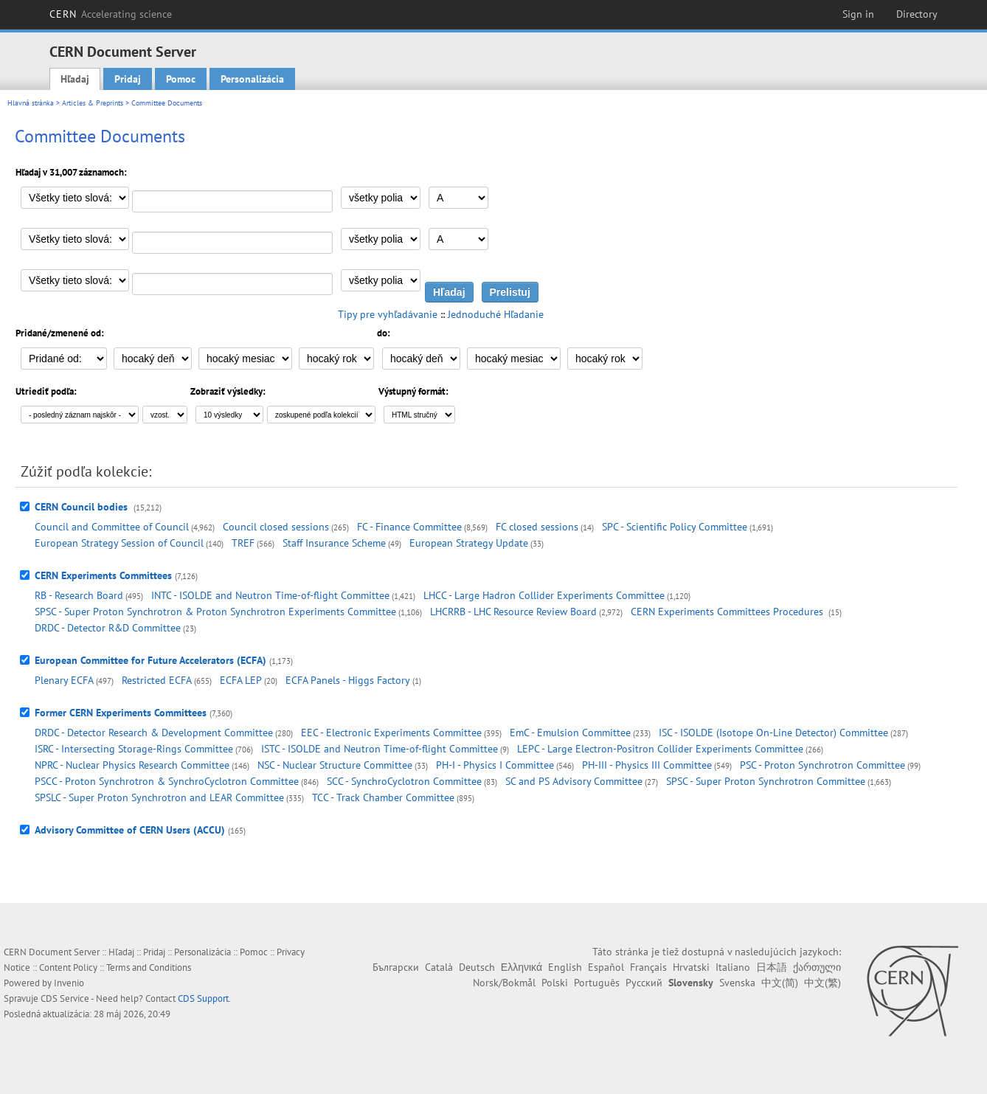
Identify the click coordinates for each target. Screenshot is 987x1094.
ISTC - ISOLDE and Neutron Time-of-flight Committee (379, 748)
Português (597, 982)
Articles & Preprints (92, 103)
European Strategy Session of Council (119, 543)
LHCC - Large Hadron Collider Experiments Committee (544, 595)
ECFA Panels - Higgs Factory (347, 680)
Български (396, 967)
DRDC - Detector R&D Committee (108, 627)
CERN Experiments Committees (103, 575)
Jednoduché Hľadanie (496, 314)
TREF (243, 543)
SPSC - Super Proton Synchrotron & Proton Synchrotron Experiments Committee (215, 611)
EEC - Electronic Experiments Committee (391, 732)
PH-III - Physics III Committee (647, 765)
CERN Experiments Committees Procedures (728, 611)
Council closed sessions (276, 526)
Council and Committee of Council (112, 526)
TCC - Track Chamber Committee (383, 797)
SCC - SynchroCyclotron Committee (404, 781)
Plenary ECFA (64, 680)
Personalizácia (252, 79)
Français (648, 967)
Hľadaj (74, 79)
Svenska (737, 982)
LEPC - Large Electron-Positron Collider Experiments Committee (660, 748)
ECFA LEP (241, 680)
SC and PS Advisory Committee (574, 781)
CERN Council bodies (83, 506)
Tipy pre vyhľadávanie (387, 314)
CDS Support (203, 998)
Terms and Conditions (148, 967)
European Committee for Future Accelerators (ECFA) (150, 660)
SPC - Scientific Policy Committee (674, 526)
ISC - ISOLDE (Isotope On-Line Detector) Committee (773, 732)
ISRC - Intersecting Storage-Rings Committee (134, 748)
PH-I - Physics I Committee (495, 765)
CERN (110, 14)
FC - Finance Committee (409, 526)
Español (606, 967)
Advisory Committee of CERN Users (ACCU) (130, 830)
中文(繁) (822, 982)
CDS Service (65, 998)
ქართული (817, 967)
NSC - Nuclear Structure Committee (334, 765)
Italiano (733, 967)
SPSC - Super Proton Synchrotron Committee (765, 781)
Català (439, 967)
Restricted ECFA (157, 680)
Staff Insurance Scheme (334, 543)
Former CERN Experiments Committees (121, 712)
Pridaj (127, 79)
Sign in (858, 14)
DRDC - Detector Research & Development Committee (154, 732)
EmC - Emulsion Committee (570, 732)
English (565, 967)
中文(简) (779, 982)
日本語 (771, 967)
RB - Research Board (79, 595)
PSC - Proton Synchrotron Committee (822, 765)
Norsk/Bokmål (504, 982)
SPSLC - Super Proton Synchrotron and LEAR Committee (159, 797)
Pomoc (180, 79)
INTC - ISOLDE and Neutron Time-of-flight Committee (270, 595)
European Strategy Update (468, 543)
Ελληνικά (521, 967)
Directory (917, 14)
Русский (644, 982)
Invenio (69, 983)
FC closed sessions (537, 526)
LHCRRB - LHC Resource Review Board (513, 611)
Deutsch (477, 967)
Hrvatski (691, 967)
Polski (554, 982)
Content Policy (68, 967)
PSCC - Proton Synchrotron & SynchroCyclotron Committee (167, 781)
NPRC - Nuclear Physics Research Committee (132, 765)
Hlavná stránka (30, 103)
